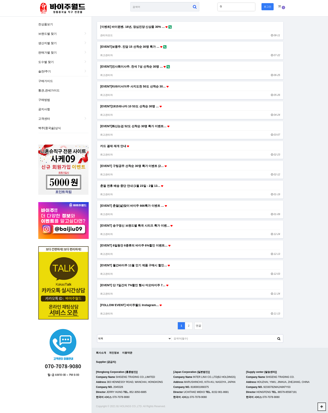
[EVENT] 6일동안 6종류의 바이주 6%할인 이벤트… (135, 245)
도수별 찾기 (46, 62)
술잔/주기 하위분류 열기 (85, 71)
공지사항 (44, 109)
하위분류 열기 (85, 118)
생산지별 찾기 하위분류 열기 (85, 42)
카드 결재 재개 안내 (114, 146)
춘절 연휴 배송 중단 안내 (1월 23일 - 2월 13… (131, 185)
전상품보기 (45, 24)
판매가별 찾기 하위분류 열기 (85, 52)
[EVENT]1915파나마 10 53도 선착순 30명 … (131, 106)
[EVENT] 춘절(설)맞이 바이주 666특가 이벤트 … (133, 205)
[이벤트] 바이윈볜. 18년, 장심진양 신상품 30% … (136, 27)
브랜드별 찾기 (47, 33)
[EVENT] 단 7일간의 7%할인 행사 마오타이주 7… (134, 285)
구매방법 (44, 99)
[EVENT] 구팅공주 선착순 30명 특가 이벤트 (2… (133, 166)
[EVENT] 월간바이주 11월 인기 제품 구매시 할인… (135, 265)
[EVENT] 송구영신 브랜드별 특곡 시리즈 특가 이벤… (136, 225)
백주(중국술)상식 (49, 128)
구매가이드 (45, 81)
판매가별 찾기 (47, 52)
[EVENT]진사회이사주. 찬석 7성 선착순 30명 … (135, 66)
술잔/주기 (44, 71)
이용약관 (127, 352)
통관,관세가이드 (49, 90)
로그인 (267, 6)
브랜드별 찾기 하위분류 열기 (85, 33)
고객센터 (44, 118)
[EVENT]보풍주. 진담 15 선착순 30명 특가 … (133, 47)
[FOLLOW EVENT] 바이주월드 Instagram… (131, 305)
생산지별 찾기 (47, 43)
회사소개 (101, 352)
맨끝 (198, 325)
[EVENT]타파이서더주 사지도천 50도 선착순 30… (134, 86)
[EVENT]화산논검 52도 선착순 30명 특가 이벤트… (134, 126)
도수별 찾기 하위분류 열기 (85, 61)
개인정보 (114, 352)
